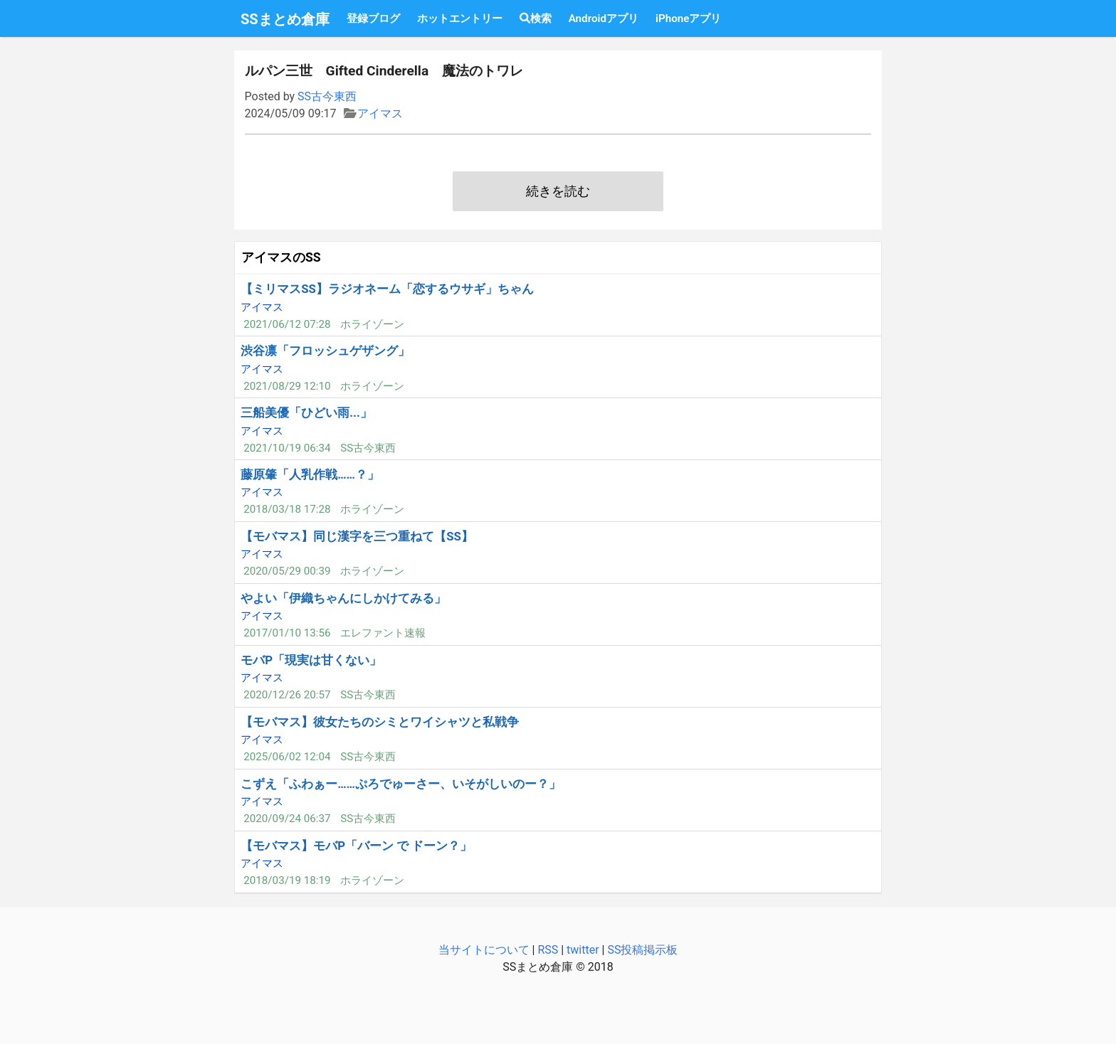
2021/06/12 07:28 (286, 324)
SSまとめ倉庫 (285, 19)
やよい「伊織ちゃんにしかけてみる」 (343, 598)
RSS (547, 950)
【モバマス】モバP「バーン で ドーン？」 (356, 845)
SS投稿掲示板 (642, 950)
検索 (536, 18)
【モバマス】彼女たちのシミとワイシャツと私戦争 (380, 722)
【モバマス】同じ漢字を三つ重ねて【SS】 (357, 536)
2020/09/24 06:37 (286, 818)
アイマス (380, 113)
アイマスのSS (281, 257)
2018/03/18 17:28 (286, 509)
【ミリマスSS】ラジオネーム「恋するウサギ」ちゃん (387, 289)
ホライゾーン (372, 324)
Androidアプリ (603, 18)
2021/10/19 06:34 (286, 448)
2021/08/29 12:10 (286, 386)
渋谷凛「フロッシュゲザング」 (325, 350)
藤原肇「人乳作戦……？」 (310, 474)
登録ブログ (373, 18)
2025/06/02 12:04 (286, 756)
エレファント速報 (383, 633)
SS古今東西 (327, 96)
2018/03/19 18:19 (286, 880)
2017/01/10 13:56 (286, 633)
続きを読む (558, 191)
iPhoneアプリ (688, 18)
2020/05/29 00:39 (286, 571)
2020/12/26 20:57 (286, 694)
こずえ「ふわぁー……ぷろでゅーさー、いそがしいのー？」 (401, 784)
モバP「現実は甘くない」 (311, 660)
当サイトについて (484, 950)
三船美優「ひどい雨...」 (306, 412)
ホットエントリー (459, 18)
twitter (583, 950)
